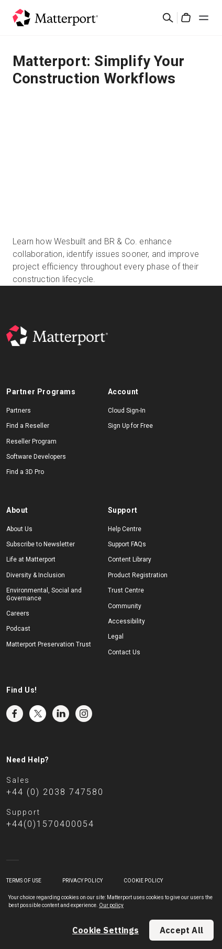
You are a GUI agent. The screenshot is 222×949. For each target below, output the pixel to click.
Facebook (14, 713)
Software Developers (36, 456)
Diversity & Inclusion (35, 575)
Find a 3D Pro (25, 472)
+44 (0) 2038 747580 (55, 792)
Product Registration (138, 575)
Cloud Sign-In (127, 410)
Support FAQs (127, 544)
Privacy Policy (82, 880)
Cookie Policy (143, 880)
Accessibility (126, 621)
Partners (18, 410)
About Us (19, 529)
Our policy (111, 905)
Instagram (83, 713)
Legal (116, 636)
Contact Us (124, 652)
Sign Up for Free (130, 425)
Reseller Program (31, 441)
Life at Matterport (31, 559)
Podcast (18, 628)
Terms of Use (23, 880)
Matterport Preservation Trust (48, 644)
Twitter (37, 713)
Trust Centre (126, 590)
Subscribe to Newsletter (40, 544)
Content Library (129, 559)
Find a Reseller (27, 425)
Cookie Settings (105, 930)
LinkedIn (60, 713)
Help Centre (124, 529)
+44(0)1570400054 (50, 824)
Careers (17, 613)
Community (124, 606)
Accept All (181, 930)
